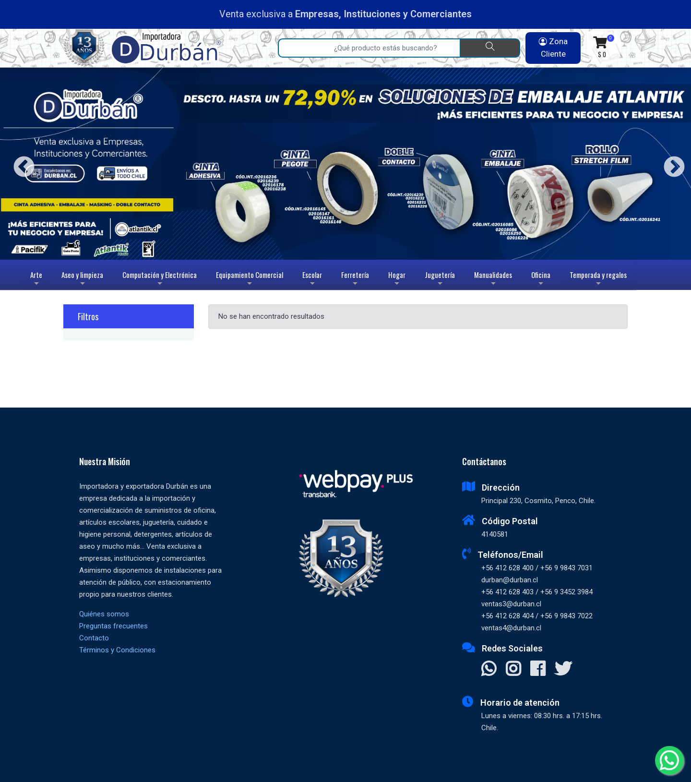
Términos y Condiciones (117, 650)
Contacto (94, 638)
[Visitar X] (563, 670)
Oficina (540, 279)
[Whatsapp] (669, 760)
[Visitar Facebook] (537, 670)
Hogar (396, 279)
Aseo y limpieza (82, 279)
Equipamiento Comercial (249, 279)
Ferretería (355, 279)
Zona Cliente (553, 47)
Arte (37, 279)
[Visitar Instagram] (513, 670)
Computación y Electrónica (159, 279)
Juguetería (440, 279)
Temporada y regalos (598, 279)
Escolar (312, 279)
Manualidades (493, 279)
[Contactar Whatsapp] (488, 670)
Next (670, 163)
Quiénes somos (104, 614)
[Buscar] (490, 48)
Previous (20, 163)
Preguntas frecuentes (113, 626)
